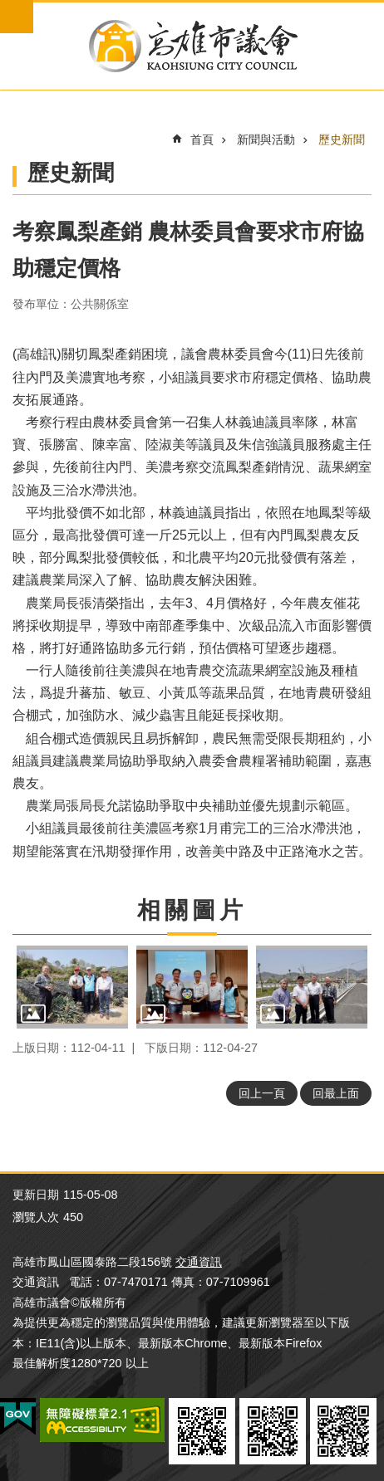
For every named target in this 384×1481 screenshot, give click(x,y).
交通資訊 (198, 1261)
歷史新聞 (341, 139)
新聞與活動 (266, 139)
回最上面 (336, 1093)
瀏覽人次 (35, 1217)
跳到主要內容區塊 (8, 8)
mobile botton (16, 16)
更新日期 (35, 1194)
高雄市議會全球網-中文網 (192, 46)
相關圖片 (192, 910)
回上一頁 (262, 1093)
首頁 (202, 139)
